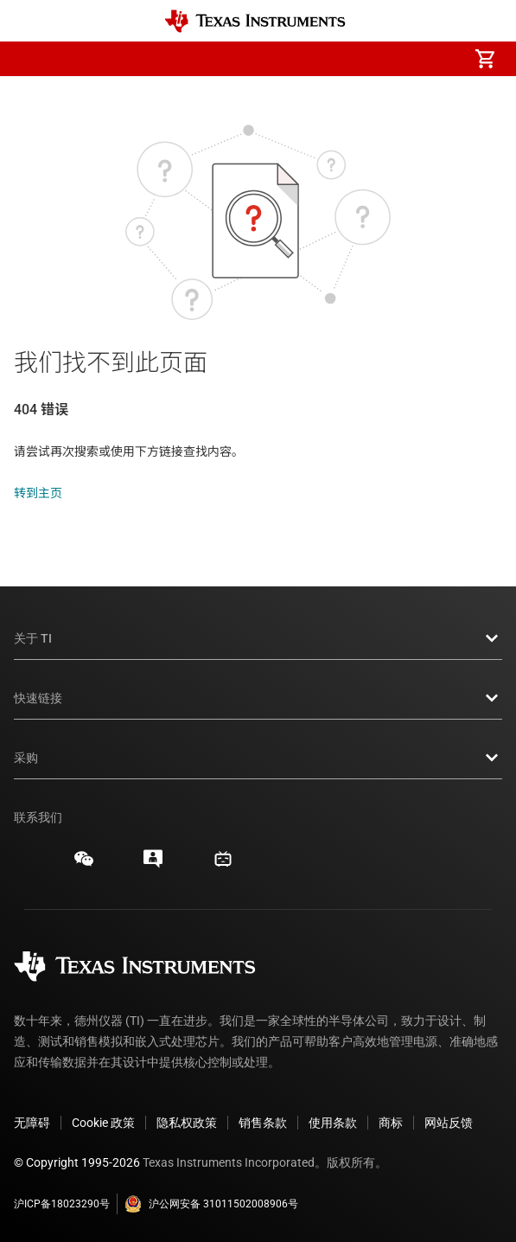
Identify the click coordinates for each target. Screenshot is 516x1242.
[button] (31, 59)
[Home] (255, 21)
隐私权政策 (186, 1123)
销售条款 (263, 1123)
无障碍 (32, 1123)
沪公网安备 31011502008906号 (211, 1204)
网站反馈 (448, 1123)
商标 (391, 1123)
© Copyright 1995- (77, 1162)
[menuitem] (339, 59)
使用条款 (333, 1123)
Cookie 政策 (103, 1123)
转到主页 (38, 493)
